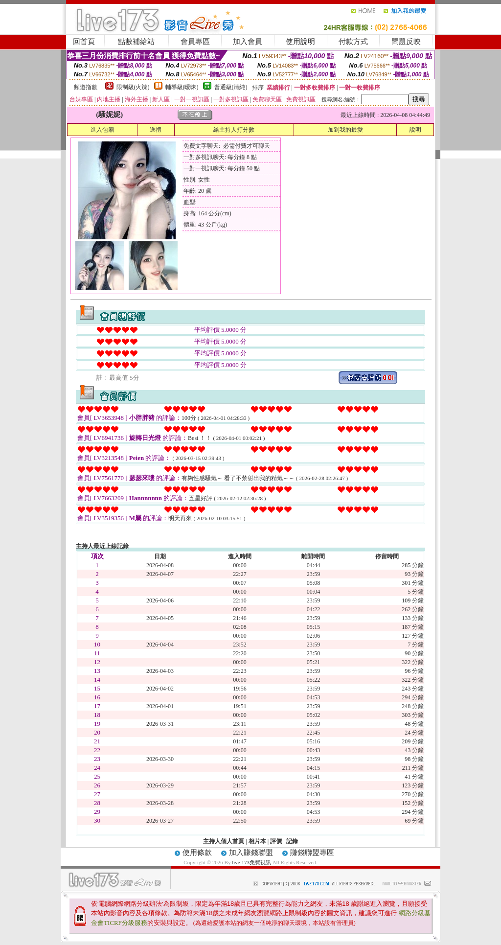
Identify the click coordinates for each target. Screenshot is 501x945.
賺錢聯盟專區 (312, 852)
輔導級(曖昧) (182, 87)
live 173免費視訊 (251, 862)
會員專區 (195, 42)
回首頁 (84, 42)
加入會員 (247, 42)
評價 (276, 841)
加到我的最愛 (345, 129)
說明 (415, 129)
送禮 (155, 129)
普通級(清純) (231, 87)
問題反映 (406, 42)
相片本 (257, 841)
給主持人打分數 (233, 129)
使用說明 (300, 42)
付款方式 (353, 42)
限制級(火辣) (133, 87)
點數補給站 (136, 42)
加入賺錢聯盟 (251, 852)
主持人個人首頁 (223, 841)
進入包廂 (102, 129)
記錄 (292, 841)
